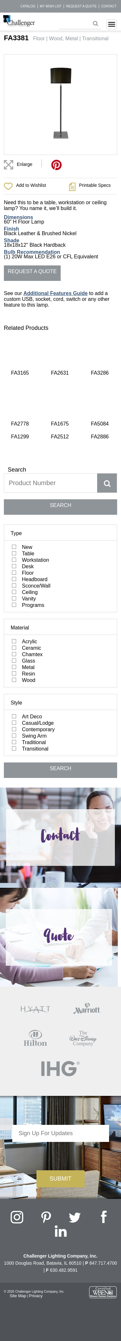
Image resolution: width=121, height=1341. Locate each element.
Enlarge (24, 164)
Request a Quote (81, 6)
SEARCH (60, 429)
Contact (108, 6)
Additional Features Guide (55, 293)
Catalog (27, 6)
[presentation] (61, 1078)
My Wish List (51, 6)
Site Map (18, 1219)
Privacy (36, 1219)
